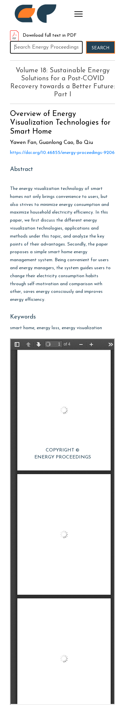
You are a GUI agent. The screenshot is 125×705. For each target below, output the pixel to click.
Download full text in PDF (43, 35)
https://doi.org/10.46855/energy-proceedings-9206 (62, 152)
